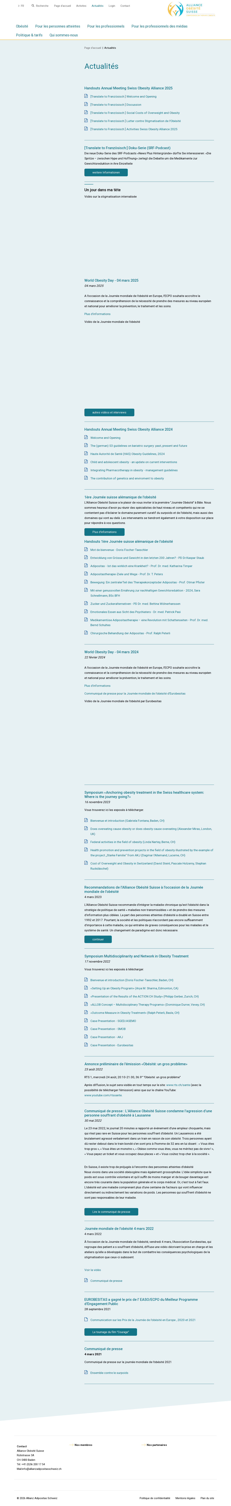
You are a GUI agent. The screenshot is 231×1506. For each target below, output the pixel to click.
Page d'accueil (62, 5)
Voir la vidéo (92, 1270)
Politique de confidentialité (155, 1498)
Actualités (97, 5)
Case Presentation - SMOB (108, 1029)
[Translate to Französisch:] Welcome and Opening (123, 96)
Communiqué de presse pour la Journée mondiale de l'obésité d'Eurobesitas (135, 693)
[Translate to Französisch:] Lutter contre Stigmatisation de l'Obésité (135, 121)
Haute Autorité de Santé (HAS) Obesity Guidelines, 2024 (127, 454)
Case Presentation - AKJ (106, 1037)
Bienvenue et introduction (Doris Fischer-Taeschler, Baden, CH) (131, 980)
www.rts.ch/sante (178, 1085)
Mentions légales (185, 1498)
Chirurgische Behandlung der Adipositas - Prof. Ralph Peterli (130, 633)
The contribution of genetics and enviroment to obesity (127, 478)
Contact (125, 5)
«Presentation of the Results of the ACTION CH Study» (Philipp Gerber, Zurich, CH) (144, 996)
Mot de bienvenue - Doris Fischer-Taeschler (119, 550)
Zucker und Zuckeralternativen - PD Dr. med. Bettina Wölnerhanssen (135, 604)
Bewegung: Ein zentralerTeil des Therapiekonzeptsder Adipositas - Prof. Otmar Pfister (147, 582)
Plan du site (207, 1498)
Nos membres (83, 1445)
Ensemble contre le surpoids (109, 1373)
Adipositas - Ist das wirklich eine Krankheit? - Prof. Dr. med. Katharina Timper (141, 566)
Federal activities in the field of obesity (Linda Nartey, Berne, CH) (132, 842)
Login (112, 5)
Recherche (42, 5)
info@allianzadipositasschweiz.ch (41, 1469)
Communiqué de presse (106, 1281)
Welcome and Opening (105, 438)
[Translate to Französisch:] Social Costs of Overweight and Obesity (135, 113)
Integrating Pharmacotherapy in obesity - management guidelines (134, 470)
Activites (81, 5)
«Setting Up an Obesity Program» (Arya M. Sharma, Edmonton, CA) (134, 988)
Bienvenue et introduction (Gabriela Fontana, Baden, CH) (127, 820)
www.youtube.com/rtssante (103, 1095)
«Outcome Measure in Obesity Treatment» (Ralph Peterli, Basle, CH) (134, 1013)
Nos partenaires (157, 1445)
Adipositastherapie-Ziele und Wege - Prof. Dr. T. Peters (126, 574)
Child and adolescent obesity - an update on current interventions (133, 462)
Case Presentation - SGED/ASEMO (113, 1021)
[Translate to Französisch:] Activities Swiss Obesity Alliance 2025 (134, 129)
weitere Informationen (106, 172)
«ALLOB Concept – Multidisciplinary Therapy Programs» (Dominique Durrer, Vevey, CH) (147, 1004)
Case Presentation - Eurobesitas (111, 1045)
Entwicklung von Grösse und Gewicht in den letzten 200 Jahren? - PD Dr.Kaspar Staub (147, 558)
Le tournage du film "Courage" (110, 1332)
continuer (98, 939)
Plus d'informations (97, 314)
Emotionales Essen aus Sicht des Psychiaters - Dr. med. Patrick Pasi (135, 612)
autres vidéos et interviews (109, 412)
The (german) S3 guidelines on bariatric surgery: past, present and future (138, 445)
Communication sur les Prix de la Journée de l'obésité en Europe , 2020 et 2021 (143, 1320)
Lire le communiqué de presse (111, 1212)
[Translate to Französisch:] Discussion (115, 104)
